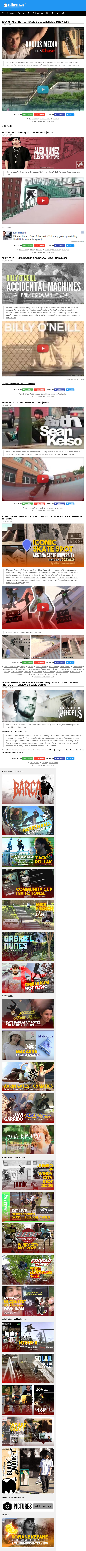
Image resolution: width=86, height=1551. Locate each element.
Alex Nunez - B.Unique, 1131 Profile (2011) (27, 132)
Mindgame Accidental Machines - (18, 384)
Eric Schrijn (69, 578)
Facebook (60, 114)
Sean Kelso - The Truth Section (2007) (25, 402)
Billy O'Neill (26, 394)
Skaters (10, 13)
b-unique (65, 250)
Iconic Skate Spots (11, 667)
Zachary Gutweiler (56, 573)
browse (20, 1497)
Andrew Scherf (29, 578)
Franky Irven (34, 763)
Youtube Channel (34, 632)
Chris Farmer (18, 315)
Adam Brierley (23, 575)
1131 (32, 250)
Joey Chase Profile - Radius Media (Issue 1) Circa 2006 (35, 22)
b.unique (56, 250)
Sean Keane (43, 573)
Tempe (22, 667)
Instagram (40, 114)
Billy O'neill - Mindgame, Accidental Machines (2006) (34, 258)
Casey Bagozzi (18, 583)
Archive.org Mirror (47, 750)
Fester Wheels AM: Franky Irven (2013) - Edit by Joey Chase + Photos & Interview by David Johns (40, 683)
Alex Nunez (23, 250)
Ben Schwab (11, 318)
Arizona (30, 667)
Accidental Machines (14, 307)
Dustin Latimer (61, 315)
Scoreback (23, 632)
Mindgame (29, 307)
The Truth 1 (50, 508)
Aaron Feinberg (73, 315)
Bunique (48, 250)
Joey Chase (33, 119)
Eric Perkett (51, 674)
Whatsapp (29, 114)
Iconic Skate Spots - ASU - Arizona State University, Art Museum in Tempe (42, 517)
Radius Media (45, 119)
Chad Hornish (33, 573)
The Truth (39, 508)
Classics (56, 119)
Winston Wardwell (54, 580)
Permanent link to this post (44, 121)
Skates (21, 13)
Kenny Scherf (30, 580)
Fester (33, 725)
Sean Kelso (29, 508)
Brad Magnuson (18, 580)
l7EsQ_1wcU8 (79, 379)
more (22, 771)
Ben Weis (60, 578)
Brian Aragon (29, 315)
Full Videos (38, 13)
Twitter (71, 114)
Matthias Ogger (41, 580)
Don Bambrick (49, 315)
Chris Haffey (49, 672)
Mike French (59, 669)
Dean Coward (34, 575)
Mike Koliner (55, 575)
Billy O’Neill (39, 315)
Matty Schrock (41, 578)
